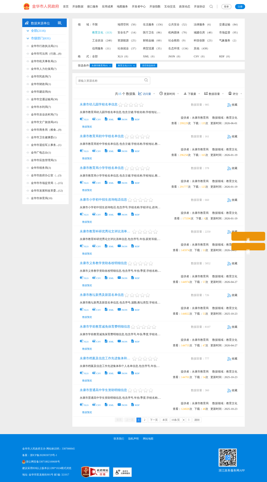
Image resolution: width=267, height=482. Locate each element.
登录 (226, 6)
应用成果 (107, 6)
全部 (95, 56)
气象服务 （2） (228, 40)
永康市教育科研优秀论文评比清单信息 (106, 231)
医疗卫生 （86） (153, 32)
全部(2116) (38, 30)
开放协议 (199, 6)
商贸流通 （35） (153, 48)
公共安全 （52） (178, 24)
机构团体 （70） (178, 32)
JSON (122, 119)
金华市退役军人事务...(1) (46, 144)
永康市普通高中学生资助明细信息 (103, 390)
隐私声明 (133, 438)
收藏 (232, 104)
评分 (233, 93)
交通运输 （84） (229, 24)
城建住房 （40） (204, 32)
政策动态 (184, 6)
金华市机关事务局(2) (44, 61)
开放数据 (77, 6)
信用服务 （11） (102, 48)
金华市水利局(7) (41, 106)
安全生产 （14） (128, 32)
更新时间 (167, 93)
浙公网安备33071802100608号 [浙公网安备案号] (43, 461)
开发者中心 (139, 6)
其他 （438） (202, 48)
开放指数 (155, 6)
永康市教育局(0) (100, 65)
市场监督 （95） (229, 32)
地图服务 (122, 6)
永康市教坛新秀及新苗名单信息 (102, 294)
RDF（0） (225, 56)
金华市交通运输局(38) (44, 99)
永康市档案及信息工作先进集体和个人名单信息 (106, 358)
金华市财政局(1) (41, 84)
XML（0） (149, 56)
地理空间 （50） (128, 24)
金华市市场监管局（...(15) (47, 183)
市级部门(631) (40, 38)
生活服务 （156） (153, 24)
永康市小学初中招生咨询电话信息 (103, 199)
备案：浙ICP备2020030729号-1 (39, 455)
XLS (84, 119)
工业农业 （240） (103, 40)
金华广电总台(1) (41, 152)
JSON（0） (175, 56)
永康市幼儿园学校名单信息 (99, 104)
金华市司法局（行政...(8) (46, 53)
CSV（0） (200, 56)
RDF (135, 119)
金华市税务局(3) (41, 167)
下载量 (189, 93)
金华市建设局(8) (41, 91)
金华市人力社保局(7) (44, 68)
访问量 (144, 93)
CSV (96, 119)
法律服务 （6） (203, 24)
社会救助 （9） (177, 40)
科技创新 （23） (204, 40)
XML (109, 119)
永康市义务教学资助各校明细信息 (103, 263)
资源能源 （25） (128, 40)
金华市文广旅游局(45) (44, 122)
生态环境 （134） (179, 48)
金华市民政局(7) (41, 76)
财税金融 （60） (153, 40)
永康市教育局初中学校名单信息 (102, 136)
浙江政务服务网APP (232, 470)
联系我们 (118, 438)
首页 (66, 6)
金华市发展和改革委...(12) (47, 190)
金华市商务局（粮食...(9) (46, 129)
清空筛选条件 (148, 65)
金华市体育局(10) (41, 198)
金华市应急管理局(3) (44, 160)
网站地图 (148, 438)
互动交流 (169, 6)
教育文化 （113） (103, 32)
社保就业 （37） (128, 48)
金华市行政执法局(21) (44, 46)
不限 (95, 24)
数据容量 (212, 93)
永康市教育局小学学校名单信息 (102, 167)
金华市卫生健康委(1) (44, 137)
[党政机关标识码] (78, 472)
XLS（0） (124, 56)
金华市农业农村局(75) (44, 114)
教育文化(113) (125, 65)
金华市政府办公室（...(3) (46, 175)
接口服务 (92, 6)
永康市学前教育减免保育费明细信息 (105, 326)
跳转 (197, 420)
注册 (240, 6)
